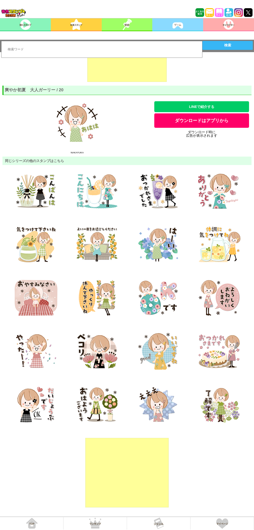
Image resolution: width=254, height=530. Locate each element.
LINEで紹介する (201, 107)
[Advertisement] (127, 69)
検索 (227, 45)
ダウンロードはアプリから (201, 120)
